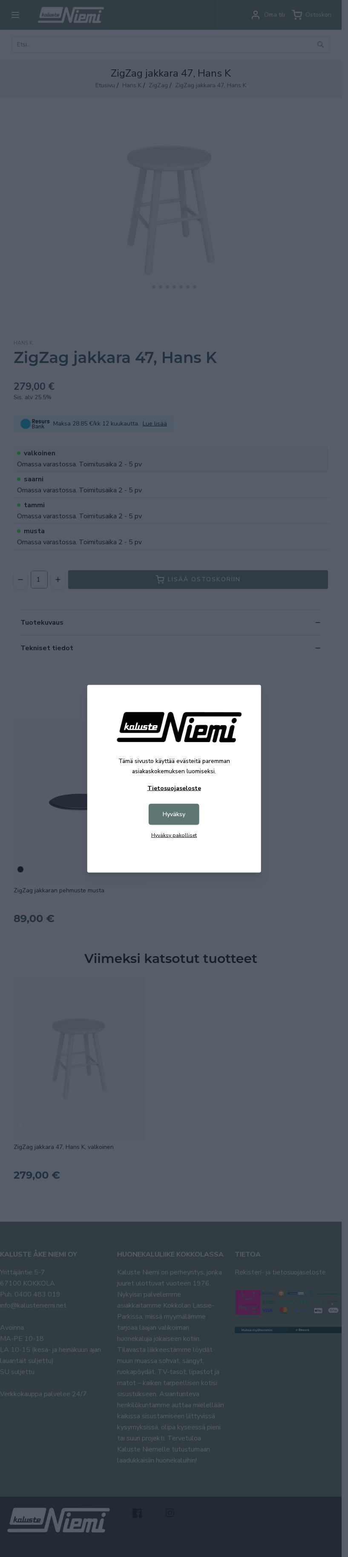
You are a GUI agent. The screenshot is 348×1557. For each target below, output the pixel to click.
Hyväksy (174, 814)
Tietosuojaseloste (174, 788)
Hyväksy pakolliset (174, 834)
